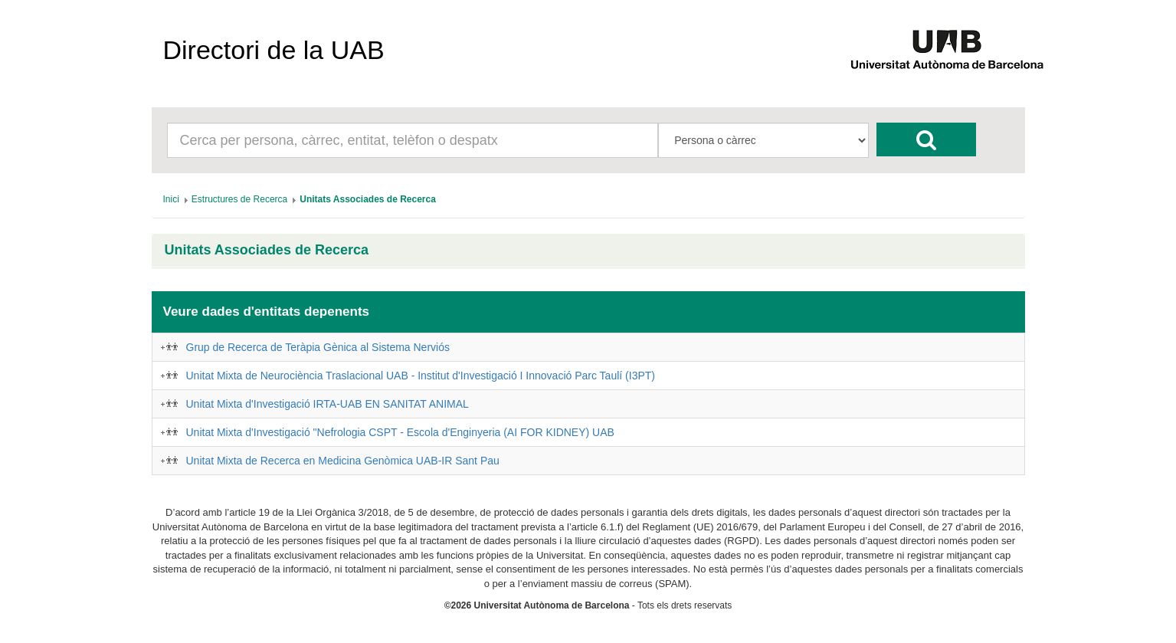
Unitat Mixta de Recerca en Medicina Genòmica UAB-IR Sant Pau (343, 460)
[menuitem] (171, 199)
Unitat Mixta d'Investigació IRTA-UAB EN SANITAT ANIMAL (327, 404)
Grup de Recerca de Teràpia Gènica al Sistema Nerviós (318, 347)
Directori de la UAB (274, 49)
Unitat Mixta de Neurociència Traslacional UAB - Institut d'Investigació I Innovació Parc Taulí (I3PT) (420, 375)
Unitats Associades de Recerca (267, 250)
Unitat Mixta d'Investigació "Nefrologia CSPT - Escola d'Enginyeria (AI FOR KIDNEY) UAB (400, 432)
